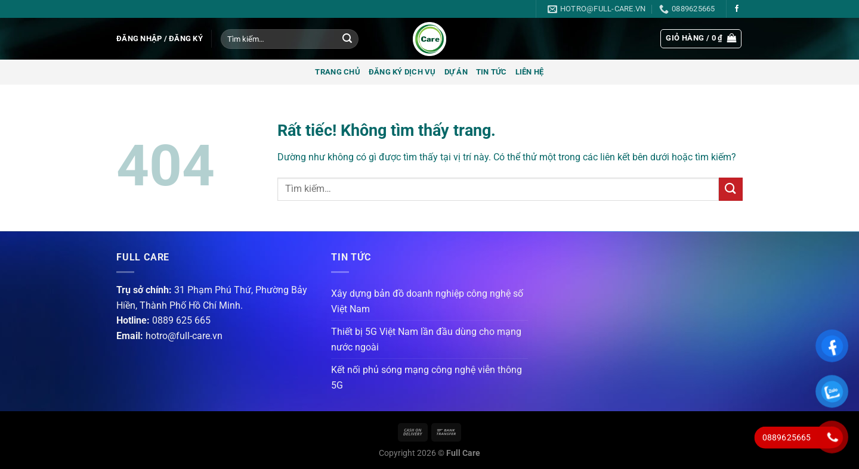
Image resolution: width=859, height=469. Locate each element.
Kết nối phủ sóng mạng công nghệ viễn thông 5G (426, 377)
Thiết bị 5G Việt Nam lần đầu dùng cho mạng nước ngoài (426, 339)
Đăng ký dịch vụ (402, 71)
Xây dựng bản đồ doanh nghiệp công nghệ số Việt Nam (427, 301)
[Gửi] (347, 39)
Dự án (456, 71)
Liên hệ (529, 71)
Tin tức (491, 71)
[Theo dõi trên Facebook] (736, 9)
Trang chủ (337, 71)
